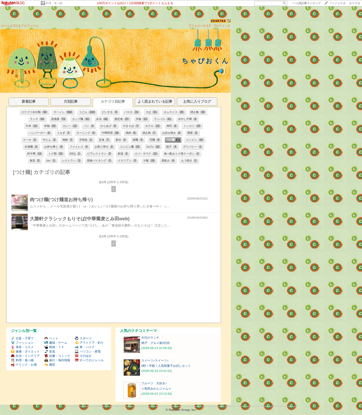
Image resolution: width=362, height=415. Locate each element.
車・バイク (85, 347)
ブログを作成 (337, 3)
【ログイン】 (222, 25)
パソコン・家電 (88, 351)
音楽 (49, 351)
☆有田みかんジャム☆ (156, 388)
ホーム (5, 25)
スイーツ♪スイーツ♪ (154, 360)
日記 (15, 25)
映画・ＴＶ (54, 347)
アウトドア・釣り (89, 342)
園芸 (49, 364)
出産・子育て (22, 338)
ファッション (22, 342)
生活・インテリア (25, 356)
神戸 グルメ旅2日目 (155, 343)
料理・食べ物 (54, 3)
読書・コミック (57, 356)
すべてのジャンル (89, 360)
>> (307, 3)
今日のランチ (150, 337)
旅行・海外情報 (57, 360)
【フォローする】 (200, 25)
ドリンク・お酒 (24, 364)
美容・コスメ (22, 347)
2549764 (218, 21)
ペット (51, 338)
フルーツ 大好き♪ (154, 383)
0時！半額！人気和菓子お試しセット (166, 365)
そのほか (83, 356)
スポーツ (83, 338)
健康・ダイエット (25, 351)
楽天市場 (354, 3)
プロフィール (30, 25)
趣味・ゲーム (55, 342)
